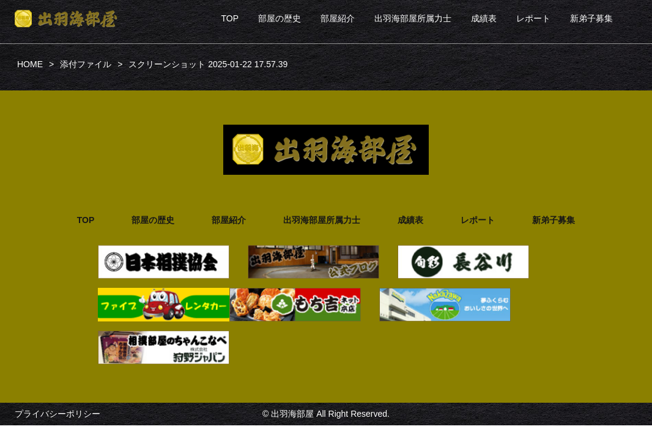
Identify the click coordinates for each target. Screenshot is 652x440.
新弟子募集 (591, 18)
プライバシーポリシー (57, 414)
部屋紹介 (337, 18)
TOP (230, 18)
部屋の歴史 (279, 18)
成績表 (484, 18)
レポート (533, 18)
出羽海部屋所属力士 (412, 18)
